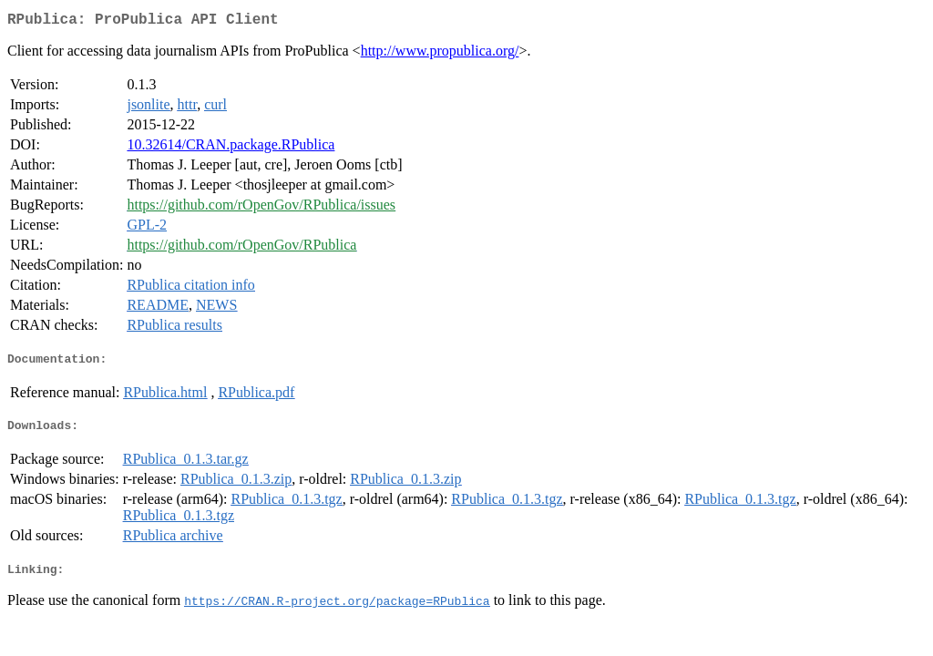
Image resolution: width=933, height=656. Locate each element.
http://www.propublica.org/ (440, 54)
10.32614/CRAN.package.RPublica (230, 148)
